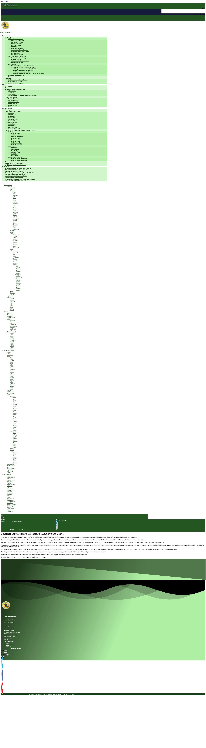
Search (159, 12)
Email (2, 652)
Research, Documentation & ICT (15, 89)
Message (3, 654)
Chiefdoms (11, 146)
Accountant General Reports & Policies (18, 168)
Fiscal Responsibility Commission (16, 176)
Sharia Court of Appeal (15, 83)
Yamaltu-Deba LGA (14, 128)
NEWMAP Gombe (13, 102)
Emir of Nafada (16, 141)
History (7, 109)
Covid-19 (6, 639)
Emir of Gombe (16, 138)
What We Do (12, 91)
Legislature (8, 76)
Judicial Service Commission (17, 80)
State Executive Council (16, 75)
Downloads (5, 166)
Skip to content (4, 1)
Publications (12, 94)
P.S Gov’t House (16, 45)
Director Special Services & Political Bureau (29, 73)
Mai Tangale (15, 149)
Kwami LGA (11, 124)
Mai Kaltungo (15, 152)
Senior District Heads (15, 157)
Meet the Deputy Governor (17, 56)
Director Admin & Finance (20, 51)
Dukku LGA (11, 117)
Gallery (8, 643)
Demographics (10, 161)
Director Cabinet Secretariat (24, 70)
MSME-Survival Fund (9, 636)
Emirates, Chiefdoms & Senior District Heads (20, 130)
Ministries (8, 86)
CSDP (9, 106)
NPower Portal (8, 638)
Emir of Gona (15, 139)
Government (6, 35)
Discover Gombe (7, 108)
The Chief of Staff (17, 42)
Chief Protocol (16, 59)
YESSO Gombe (12, 105)
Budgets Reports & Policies (14, 171)
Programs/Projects (11, 97)
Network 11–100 (13, 100)
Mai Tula (14, 154)
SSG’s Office (12, 64)
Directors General (17, 48)
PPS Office (14, 46)
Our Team (11, 92)
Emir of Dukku (16, 135)
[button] (103, 8)
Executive (8, 37)
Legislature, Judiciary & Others (15, 165)
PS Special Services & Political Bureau (27, 69)
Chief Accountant (17, 54)
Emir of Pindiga (16, 143)
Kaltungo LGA (12, 122)
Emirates (11, 132)
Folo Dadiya (15, 150)
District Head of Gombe (19, 158)
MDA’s (4, 84)
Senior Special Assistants (19, 50)
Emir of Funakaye (17, 136)
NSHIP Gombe (12, 103)
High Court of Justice (15, 81)
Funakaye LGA (12, 119)
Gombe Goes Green (14, 98)
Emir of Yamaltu (16, 144)
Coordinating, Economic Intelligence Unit (22, 95)
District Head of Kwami (19, 160)
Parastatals (9, 87)
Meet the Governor (17, 40)
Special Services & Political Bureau (23, 67)
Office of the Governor (15, 39)
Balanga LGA (12, 114)
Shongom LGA (12, 127)
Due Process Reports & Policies (15, 174)
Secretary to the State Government (23, 65)
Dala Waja (14, 155)
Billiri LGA (11, 116)
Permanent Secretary (18, 58)
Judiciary (8, 78)
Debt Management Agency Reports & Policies (20, 172)
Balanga (14, 147)
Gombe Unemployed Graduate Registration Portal (12, 633)
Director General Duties (22, 72)
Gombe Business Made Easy (14, 177)
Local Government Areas (13, 111)
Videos (7, 645)
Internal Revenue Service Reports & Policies (20, 179)
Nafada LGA (12, 125)
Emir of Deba (15, 133)
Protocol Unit (15, 53)
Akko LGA (11, 113)
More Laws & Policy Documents (15, 180)
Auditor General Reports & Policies (16, 169)
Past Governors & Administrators (16, 163)
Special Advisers (16, 43)
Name (2, 650)
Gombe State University (10, 635)
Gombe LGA (11, 121)
